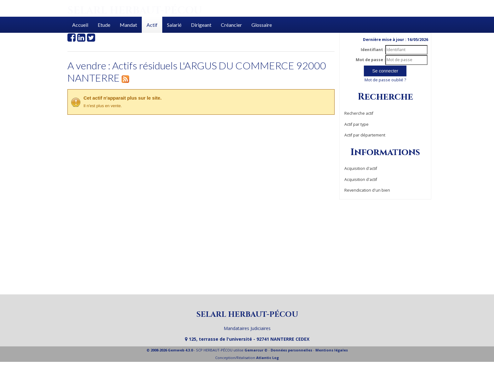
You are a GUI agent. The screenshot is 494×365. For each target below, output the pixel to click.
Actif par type (356, 124)
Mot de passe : (370, 59)
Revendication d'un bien (367, 190)
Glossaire (261, 25)
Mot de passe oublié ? (385, 80)
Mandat (128, 25)
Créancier (231, 25)
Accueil (80, 25)
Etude (104, 25)
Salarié (174, 25)
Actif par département (364, 135)
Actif (152, 25)
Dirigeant (201, 25)
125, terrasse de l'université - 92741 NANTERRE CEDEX (247, 339)
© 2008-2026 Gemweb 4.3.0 (169, 350)
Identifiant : (373, 49)
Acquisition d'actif (360, 168)
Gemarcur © (255, 350)
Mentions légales (331, 350)
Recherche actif (358, 113)
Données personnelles (291, 350)
